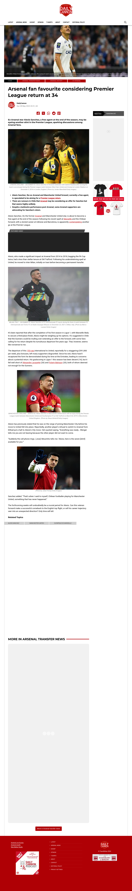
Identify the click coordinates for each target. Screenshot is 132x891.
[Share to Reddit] (54, 113)
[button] (125, 22)
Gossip (32, 22)
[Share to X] (43, 113)
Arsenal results (16, 845)
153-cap (31, 350)
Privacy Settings (56, 869)
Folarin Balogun (56, 362)
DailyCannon (22, 103)
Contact (66, 22)
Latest (10, 22)
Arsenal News (21, 22)
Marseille (68, 219)
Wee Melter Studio (17, 847)
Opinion (40, 22)
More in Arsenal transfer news (36, 639)
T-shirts (49, 22)
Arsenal (43, 201)
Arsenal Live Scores (17, 843)
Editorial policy (78, 22)
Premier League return (51, 198)
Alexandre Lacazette (32, 362)
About (57, 22)
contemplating (75, 222)
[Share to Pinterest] (59, 113)
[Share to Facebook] (38, 113)
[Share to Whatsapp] (48, 113)
